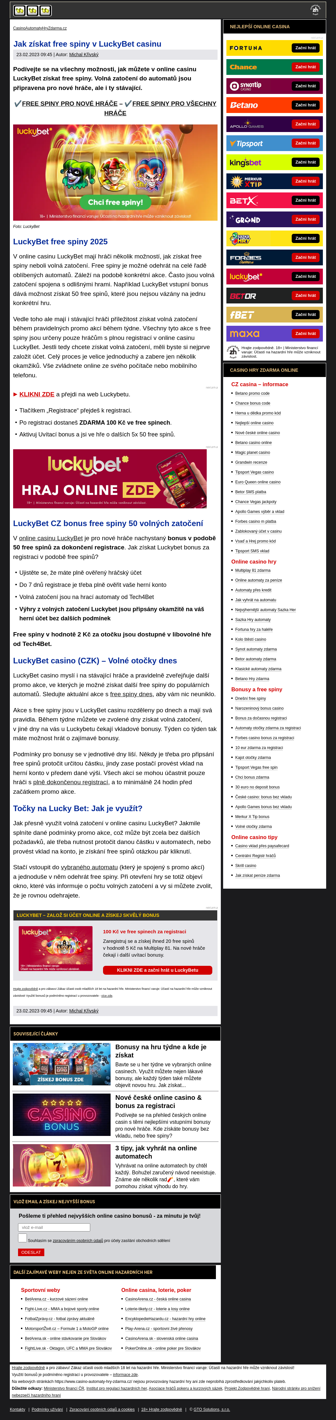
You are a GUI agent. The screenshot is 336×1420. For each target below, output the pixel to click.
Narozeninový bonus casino (259, 708)
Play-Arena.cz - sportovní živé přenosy (159, 1328)
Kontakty (17, 1409)
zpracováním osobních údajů (78, 1240)
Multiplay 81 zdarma (252, 570)
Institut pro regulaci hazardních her (116, 1388)
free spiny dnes (131, 694)
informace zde (125, 1374)
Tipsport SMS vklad (252, 551)
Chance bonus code (252, 403)
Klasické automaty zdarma (258, 669)
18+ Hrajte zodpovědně (161, 1409)
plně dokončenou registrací (70, 782)
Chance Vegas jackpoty (255, 501)
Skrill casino (245, 865)
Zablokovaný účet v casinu (258, 531)
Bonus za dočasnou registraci (261, 718)
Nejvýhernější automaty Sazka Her (265, 610)
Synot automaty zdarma (256, 649)
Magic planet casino (252, 452)
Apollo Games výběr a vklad (259, 511)
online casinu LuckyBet (51, 538)
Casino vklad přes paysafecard (262, 846)
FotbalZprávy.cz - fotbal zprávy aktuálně (59, 1319)
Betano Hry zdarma (252, 679)
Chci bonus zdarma (252, 777)
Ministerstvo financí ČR (64, 1388)
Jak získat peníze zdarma (257, 875)
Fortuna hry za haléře (254, 629)
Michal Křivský (83, 54)
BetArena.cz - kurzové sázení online (56, 1299)
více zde (107, 995)
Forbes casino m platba (255, 521)
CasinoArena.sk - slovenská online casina (161, 1338)
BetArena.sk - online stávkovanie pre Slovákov (65, 1338)
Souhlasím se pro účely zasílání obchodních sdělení (99, 1240)
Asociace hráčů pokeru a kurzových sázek (185, 1388)
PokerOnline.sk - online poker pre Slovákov (163, 1348)
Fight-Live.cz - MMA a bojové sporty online (62, 1309)
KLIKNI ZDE (36, 394)
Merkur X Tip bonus (252, 816)
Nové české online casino (257, 433)
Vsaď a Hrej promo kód (255, 541)
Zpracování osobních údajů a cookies (102, 1409)
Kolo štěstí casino (250, 639)
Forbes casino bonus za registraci (264, 738)
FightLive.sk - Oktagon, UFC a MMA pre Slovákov (68, 1348)
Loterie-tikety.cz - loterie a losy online (157, 1309)
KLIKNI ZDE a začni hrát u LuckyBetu (157, 970)
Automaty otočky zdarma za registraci (268, 728)
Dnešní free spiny (250, 698)
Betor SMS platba (250, 492)
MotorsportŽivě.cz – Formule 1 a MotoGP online (67, 1328)
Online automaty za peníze (258, 580)
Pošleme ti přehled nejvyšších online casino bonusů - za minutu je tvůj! (110, 1216)
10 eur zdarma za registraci (259, 747)
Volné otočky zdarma (253, 826)
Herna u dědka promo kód (258, 413)
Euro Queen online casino (258, 482)
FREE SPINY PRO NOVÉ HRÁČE (69, 103)
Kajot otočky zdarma (253, 757)
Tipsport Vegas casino (254, 472)
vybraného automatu (89, 867)
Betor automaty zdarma (255, 659)
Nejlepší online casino (254, 423)
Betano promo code (252, 393)
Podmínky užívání (47, 1409)
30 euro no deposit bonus (257, 787)
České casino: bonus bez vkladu (263, 797)
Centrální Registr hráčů (255, 856)
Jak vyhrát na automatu (255, 600)
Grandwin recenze (251, 462)
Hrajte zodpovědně (25, 988)
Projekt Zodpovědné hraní (247, 1388)
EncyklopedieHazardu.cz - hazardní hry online (165, 1319)
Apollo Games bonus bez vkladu (263, 807)
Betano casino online (253, 442)
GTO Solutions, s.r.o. (212, 1409)
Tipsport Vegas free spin (256, 767)
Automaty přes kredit (253, 590)
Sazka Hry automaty (253, 619)
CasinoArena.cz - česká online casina (158, 1299)
